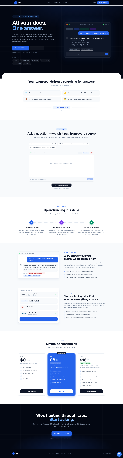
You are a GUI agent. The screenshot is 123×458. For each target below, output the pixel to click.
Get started (103, 2)
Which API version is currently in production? (42, 147)
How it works (56, 2)
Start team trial (91, 391)
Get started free (61, 433)
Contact (70, 453)
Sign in (94, 2)
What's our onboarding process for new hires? (43, 144)
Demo (48, 2)
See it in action (21, 48)
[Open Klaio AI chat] (119, 454)
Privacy (51, 453)
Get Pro (61, 391)
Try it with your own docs (61, 185)
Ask (90, 179)
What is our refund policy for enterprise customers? (73, 144)
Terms (57, 453)
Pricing (65, 2)
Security (63, 453)
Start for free (37, 48)
